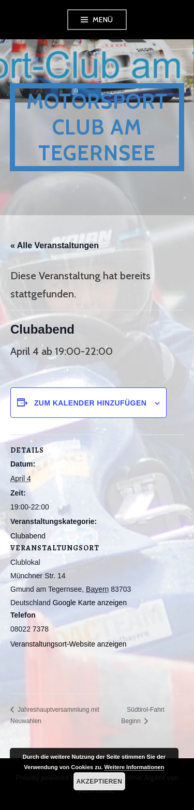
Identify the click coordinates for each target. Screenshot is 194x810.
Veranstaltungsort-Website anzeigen (68, 644)
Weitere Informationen (135, 767)
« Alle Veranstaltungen (54, 245)
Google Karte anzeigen (90, 602)
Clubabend (28, 536)
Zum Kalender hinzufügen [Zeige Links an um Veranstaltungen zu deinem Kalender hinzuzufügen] (90, 403)
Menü (103, 19)
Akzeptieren (100, 781)
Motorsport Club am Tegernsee (97, 127)
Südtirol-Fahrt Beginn (143, 715)
